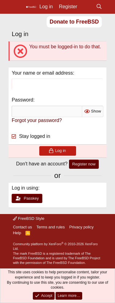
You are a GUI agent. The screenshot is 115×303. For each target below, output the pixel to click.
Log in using (25, 187)
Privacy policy (81, 227)
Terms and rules (50, 227)
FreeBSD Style (28, 218)
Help (17, 233)
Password (22, 99)
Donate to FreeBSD (74, 22)
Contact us (22, 227)
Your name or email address (42, 73)
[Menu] (17, 7)
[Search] (99, 7)
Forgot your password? (37, 120)
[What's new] (86, 7)
